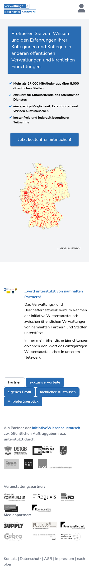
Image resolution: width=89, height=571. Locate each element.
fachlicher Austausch (58, 392)
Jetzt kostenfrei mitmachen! (44, 139)
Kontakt (10, 558)
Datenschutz (30, 558)
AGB (48, 558)
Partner (14, 382)
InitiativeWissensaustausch (56, 428)
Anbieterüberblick (23, 401)
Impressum (64, 558)
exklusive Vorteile (45, 382)
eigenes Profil (19, 392)
